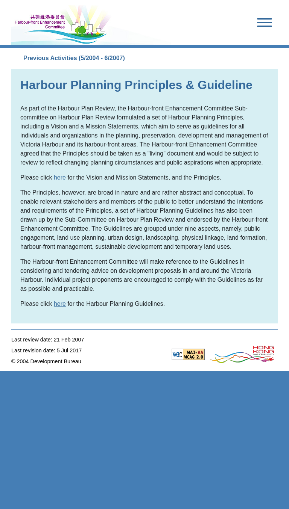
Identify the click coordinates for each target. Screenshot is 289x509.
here (60, 177)
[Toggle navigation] (264, 23)
